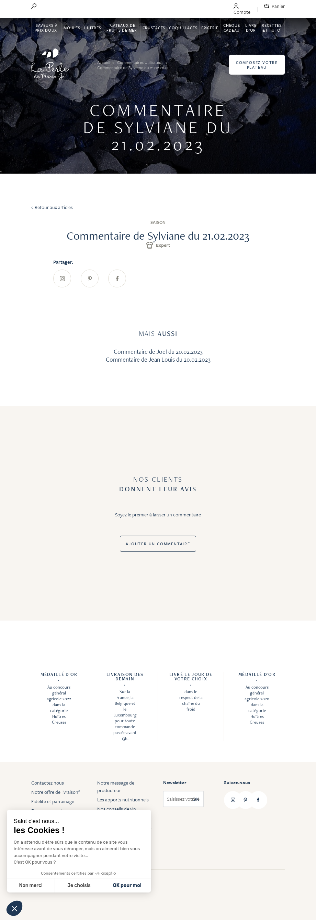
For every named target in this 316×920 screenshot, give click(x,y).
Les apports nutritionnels (123, 799)
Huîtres (92, 28)
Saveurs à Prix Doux (46, 27)
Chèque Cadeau (231, 27)
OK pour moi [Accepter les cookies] (127, 885)
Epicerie (209, 28)
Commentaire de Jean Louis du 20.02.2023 (158, 359)
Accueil (104, 62)
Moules (72, 28)
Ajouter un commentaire (158, 544)
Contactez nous (47, 782)
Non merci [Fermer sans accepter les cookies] (30, 885)
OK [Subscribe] (195, 799)
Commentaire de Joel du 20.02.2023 (158, 351)
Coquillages (183, 28)
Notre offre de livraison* (55, 792)
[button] (14, 908)
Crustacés (154, 28)
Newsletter (174, 782)
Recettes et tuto (272, 27)
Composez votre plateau (257, 64)
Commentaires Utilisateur (140, 62)
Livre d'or (251, 27)
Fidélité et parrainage (52, 801)
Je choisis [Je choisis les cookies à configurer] (79, 885)
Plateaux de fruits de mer (121, 27)
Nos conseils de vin (116, 808)
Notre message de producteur (115, 786)
